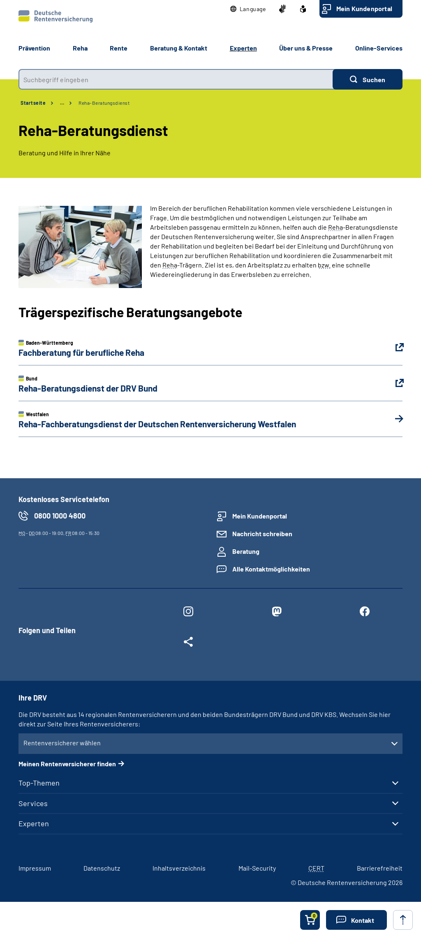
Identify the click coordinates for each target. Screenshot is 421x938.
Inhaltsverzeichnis (179, 868)
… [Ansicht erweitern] (62, 102)
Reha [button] (80, 48)
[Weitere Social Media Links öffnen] (188, 643)
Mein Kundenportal (364, 8)
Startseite (33, 103)
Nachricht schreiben (262, 533)
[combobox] (176, 79)
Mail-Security (257, 868)
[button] (248, 9)
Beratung (245, 551)
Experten (34, 823)
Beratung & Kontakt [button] (178, 48)
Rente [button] (118, 48)
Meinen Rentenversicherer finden (67, 763)
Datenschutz (101, 868)
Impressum (35, 868)
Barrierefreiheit (379, 868)
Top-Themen (39, 782)
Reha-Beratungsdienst (104, 103)
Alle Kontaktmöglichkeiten (271, 569)
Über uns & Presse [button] (306, 48)
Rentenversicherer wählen (62, 743)
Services (33, 803)
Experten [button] (243, 48)
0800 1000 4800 (60, 515)
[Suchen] (367, 79)
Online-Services (378, 48)
